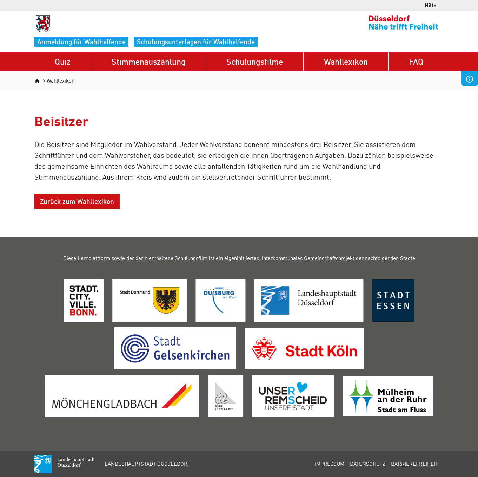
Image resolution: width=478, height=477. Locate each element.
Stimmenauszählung (149, 61)
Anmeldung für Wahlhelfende (81, 41)
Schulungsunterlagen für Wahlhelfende (196, 41)
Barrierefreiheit (414, 463)
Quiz (63, 61)
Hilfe (431, 5)
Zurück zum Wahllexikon (77, 201)
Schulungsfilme (254, 61)
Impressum (329, 463)
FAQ (416, 61)
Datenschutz (367, 463)
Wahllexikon (346, 61)
